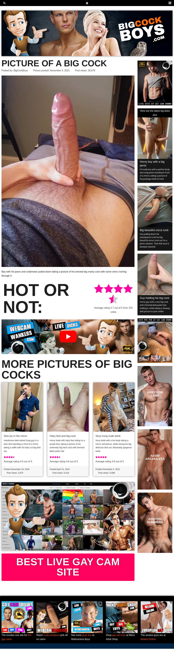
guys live (87, 637)
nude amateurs (52, 637)
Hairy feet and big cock (63, 436)
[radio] (98, 289)
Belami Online (148, 641)
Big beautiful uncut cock (154, 230)
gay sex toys (119, 637)
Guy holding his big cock (154, 297)
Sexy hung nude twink (107, 436)
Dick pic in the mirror (15, 436)
